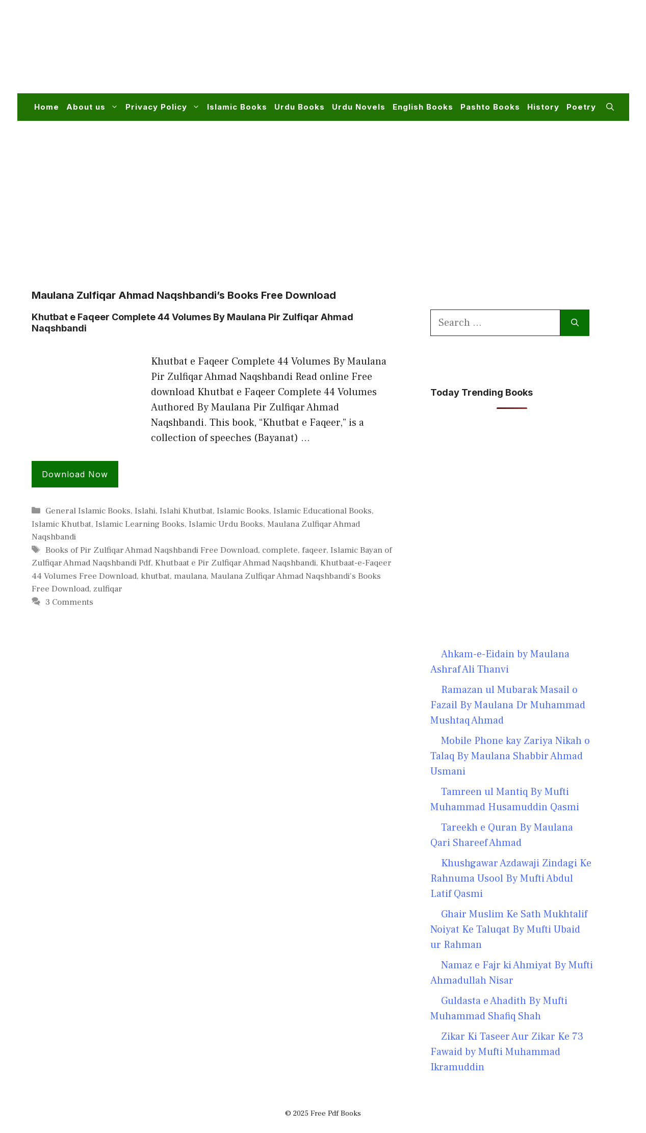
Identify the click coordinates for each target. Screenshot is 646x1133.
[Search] (574, 323)
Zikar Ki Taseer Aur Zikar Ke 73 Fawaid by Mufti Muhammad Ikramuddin (506, 1052)
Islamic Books (237, 107)
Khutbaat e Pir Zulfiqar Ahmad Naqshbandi (235, 563)
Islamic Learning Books (140, 524)
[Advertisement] (428, 53)
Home (46, 107)
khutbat (155, 576)
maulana (190, 576)
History (543, 107)
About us (94, 107)
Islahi (145, 511)
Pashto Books (490, 107)
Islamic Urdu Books (226, 524)
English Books (423, 107)
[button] (610, 107)
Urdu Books (299, 107)
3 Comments (69, 602)
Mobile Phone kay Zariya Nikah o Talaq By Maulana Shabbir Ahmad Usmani (510, 756)
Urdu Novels (358, 107)
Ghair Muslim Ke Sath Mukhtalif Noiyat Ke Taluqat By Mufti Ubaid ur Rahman (508, 929)
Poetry (581, 107)
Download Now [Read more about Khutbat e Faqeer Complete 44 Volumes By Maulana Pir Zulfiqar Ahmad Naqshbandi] (75, 474)
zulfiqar (107, 589)
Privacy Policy (164, 107)
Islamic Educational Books (322, 511)
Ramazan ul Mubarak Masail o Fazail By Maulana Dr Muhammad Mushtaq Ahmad (507, 705)
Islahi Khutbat (186, 511)
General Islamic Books (88, 511)
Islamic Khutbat (61, 524)
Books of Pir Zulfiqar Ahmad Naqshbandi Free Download (151, 550)
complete (280, 550)
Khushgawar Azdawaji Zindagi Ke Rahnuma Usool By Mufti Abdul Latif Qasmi (510, 878)
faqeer (314, 550)
